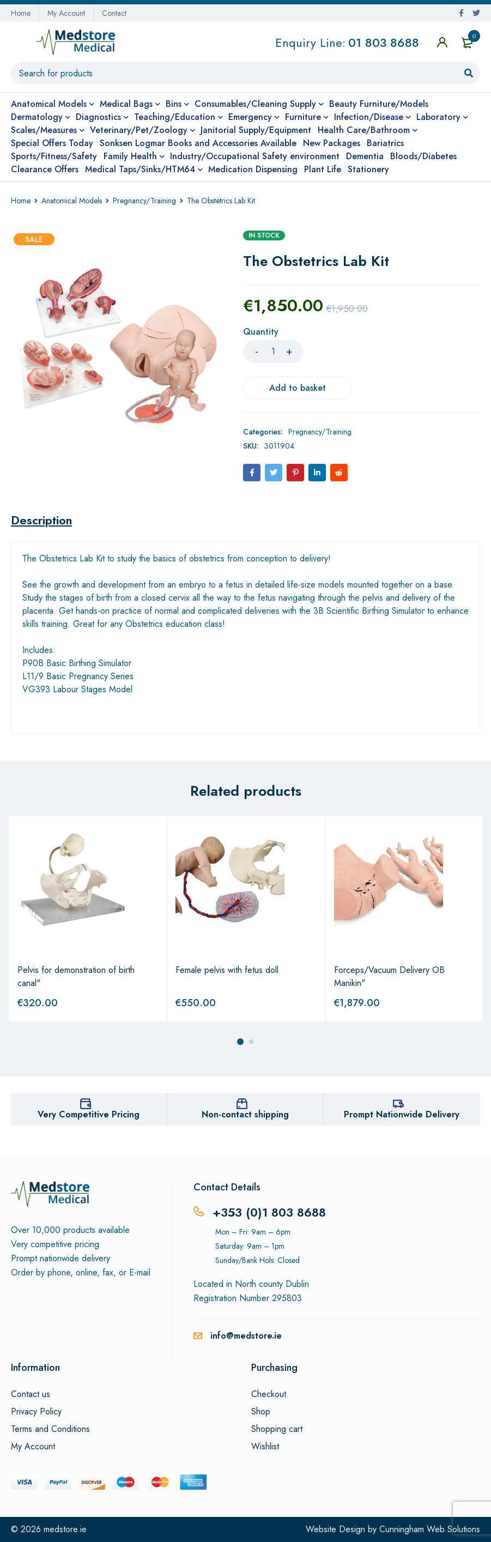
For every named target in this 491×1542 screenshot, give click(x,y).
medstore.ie (65, 1529)
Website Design (335, 1529)
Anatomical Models (71, 200)
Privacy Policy (36, 1411)
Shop (260, 1411)
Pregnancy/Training (144, 200)
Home (21, 13)
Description (41, 520)
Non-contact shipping (245, 1114)
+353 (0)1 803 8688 (269, 1212)
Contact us (30, 1394)
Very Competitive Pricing (89, 1114)
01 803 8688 (383, 42)
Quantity (260, 332)
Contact (114, 13)
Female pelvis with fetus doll (226, 970)
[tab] (41, 520)
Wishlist (265, 1446)
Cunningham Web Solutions (429, 1529)
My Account (66, 13)
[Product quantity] (273, 351)
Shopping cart (276, 1429)
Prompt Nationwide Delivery (401, 1114)
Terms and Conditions (50, 1429)
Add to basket (297, 388)
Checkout (268, 1394)
